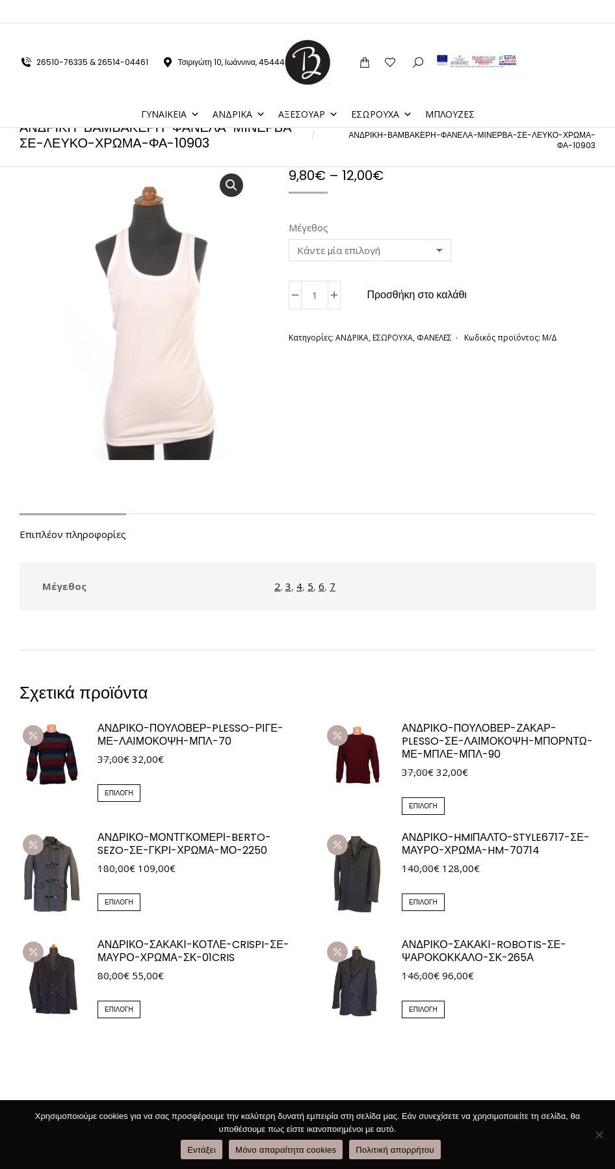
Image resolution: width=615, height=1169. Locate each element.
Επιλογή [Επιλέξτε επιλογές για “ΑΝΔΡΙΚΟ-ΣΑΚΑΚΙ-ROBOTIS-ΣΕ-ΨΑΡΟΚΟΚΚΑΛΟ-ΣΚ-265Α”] (423, 1009)
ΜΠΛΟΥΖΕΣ (450, 90)
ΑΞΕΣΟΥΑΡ (308, 90)
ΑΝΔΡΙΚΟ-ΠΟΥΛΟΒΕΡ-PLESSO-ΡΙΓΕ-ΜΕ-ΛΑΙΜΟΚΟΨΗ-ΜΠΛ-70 (190, 735)
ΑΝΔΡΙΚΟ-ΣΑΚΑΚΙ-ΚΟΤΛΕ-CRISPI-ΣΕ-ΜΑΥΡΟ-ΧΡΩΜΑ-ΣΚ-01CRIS (193, 951)
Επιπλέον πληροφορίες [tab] (73, 534)
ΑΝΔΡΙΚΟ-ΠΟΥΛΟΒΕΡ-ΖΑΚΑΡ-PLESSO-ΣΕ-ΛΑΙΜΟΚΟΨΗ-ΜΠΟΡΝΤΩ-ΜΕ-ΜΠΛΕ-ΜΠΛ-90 (497, 741)
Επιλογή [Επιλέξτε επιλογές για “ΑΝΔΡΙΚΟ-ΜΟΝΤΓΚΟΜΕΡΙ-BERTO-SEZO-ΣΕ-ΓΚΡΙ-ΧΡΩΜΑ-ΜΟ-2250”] (119, 902)
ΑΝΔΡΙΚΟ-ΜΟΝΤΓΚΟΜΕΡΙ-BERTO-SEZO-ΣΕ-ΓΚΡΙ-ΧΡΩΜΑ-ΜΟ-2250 (184, 844)
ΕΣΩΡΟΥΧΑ (381, 90)
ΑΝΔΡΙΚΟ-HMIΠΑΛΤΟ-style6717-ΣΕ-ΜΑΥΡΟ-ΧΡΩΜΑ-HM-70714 (496, 844)
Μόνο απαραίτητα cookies (285, 1150)
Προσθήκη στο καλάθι (417, 294)
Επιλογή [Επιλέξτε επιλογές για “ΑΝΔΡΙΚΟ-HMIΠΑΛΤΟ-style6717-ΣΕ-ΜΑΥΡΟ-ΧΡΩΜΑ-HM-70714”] (423, 902)
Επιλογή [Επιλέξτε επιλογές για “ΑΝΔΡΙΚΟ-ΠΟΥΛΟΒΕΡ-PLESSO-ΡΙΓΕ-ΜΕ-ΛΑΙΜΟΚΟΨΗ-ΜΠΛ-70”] (119, 793)
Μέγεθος (308, 227)
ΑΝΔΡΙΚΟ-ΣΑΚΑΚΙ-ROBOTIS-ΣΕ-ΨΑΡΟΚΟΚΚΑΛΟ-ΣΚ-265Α (484, 951)
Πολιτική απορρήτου (395, 1150)
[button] (231, 185)
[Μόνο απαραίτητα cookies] (598, 1134)
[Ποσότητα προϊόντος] (315, 295)
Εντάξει (201, 1150)
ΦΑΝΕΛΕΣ (434, 337)
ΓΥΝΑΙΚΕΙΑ (170, 90)
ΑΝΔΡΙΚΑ (239, 90)
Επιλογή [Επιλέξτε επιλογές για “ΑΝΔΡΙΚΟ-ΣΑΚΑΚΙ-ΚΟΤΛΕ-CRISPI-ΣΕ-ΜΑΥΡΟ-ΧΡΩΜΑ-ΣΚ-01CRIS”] (119, 1009)
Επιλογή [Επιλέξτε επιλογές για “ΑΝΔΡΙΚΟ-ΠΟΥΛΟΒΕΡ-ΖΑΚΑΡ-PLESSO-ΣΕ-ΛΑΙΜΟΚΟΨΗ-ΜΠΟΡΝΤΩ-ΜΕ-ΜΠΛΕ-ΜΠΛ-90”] (423, 806)
